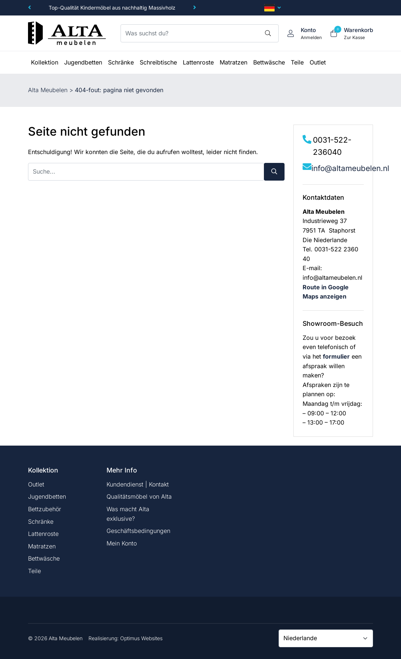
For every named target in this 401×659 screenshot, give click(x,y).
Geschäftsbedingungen (138, 530)
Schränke (40, 521)
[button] (29, 8)
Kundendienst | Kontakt (138, 484)
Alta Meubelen (47, 90)
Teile (34, 571)
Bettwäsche (44, 558)
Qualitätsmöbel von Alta (139, 496)
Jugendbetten (47, 496)
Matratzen (42, 546)
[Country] (326, 638)
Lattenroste (43, 533)
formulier (336, 356)
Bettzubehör (44, 509)
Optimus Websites (141, 638)
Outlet (36, 484)
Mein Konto (122, 543)
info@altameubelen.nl (350, 168)
